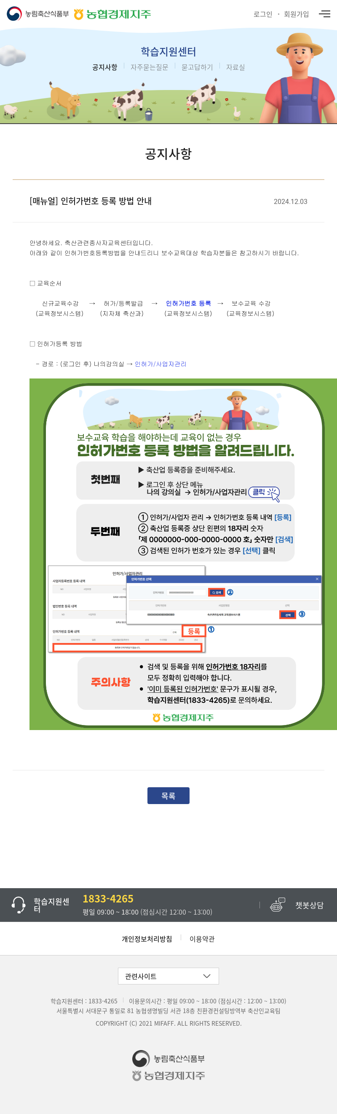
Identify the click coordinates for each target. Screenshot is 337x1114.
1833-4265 (103, 1001)
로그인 (263, 14)
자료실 (235, 67)
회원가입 (296, 14)
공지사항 (105, 67)
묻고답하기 (197, 67)
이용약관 (202, 939)
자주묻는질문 (149, 67)
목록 (168, 795)
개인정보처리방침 (147, 939)
